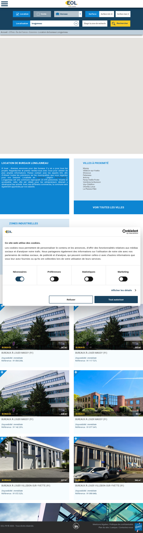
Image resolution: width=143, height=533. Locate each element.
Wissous (87, 173)
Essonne (41, 177)
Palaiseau (87, 175)
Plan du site (104, 527)
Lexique (113, 527)
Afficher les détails (121, 290)
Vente (43, 14)
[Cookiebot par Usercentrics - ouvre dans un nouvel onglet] (124, 232)
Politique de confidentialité (121, 524)
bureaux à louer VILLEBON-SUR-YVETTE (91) (26, 485)
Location (24, 14)
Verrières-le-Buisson (92, 182)
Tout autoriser (116, 299)
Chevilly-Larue (89, 187)
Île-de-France (60, 177)
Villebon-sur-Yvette (91, 170)
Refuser (71, 299)
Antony (86, 177)
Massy (86, 168)
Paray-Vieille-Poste (91, 180)
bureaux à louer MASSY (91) (17, 352)
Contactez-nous (126, 527)
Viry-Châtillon (88, 184)
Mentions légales (100, 524)
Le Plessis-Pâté (89, 189)
